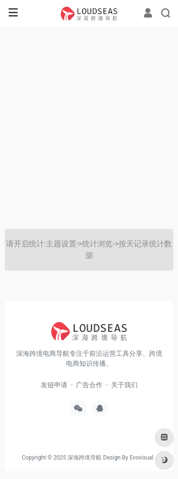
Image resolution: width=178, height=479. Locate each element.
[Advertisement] (89, 128)
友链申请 (54, 385)
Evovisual (141, 457)
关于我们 (124, 385)
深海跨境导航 (84, 457)
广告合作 (89, 385)
